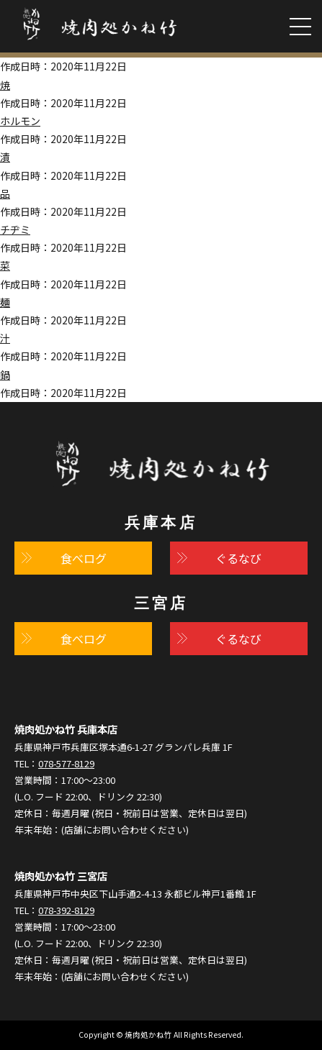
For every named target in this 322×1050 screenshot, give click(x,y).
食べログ (84, 558)
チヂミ (15, 229)
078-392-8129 (66, 910)
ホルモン (20, 121)
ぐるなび (238, 558)
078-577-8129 (66, 763)
